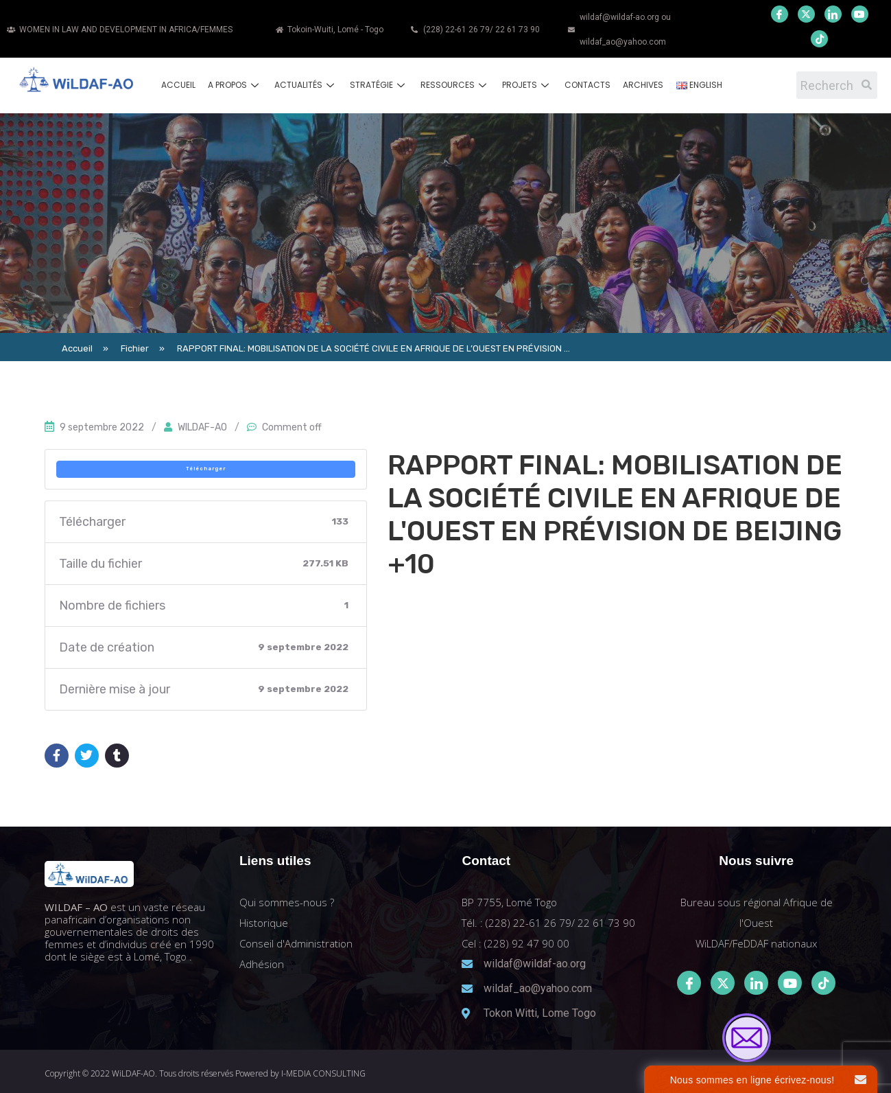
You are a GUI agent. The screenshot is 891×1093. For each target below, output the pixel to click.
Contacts (587, 85)
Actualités (305, 85)
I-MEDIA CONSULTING (323, 1073)
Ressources (455, 85)
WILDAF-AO (202, 427)
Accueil (178, 85)
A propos (235, 85)
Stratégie (379, 85)
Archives (643, 85)
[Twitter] (806, 14)
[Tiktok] (823, 983)
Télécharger (206, 468)
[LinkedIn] (833, 14)
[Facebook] (779, 14)
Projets (527, 85)
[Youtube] (859, 14)
